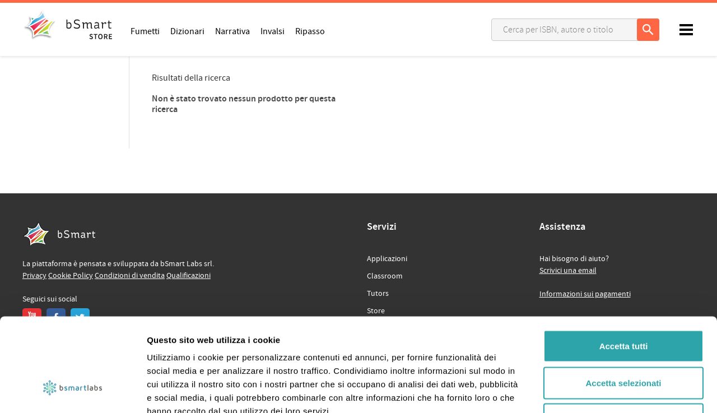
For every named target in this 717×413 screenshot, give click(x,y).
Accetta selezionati (623, 303)
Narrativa (232, 30)
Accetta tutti (623, 266)
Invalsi (272, 30)
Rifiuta (624, 339)
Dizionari (187, 30)
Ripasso (310, 30)
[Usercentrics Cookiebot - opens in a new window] (73, 391)
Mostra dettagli (589, 391)
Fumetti (145, 30)
